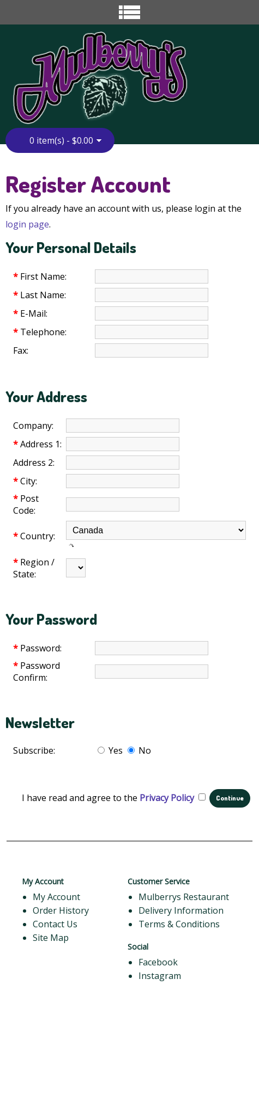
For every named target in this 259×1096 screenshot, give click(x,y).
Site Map (51, 938)
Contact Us (55, 924)
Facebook (158, 962)
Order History (61, 910)
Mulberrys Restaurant (183, 897)
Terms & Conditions (179, 924)
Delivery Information (181, 910)
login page (27, 224)
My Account (56, 897)
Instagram (159, 976)
